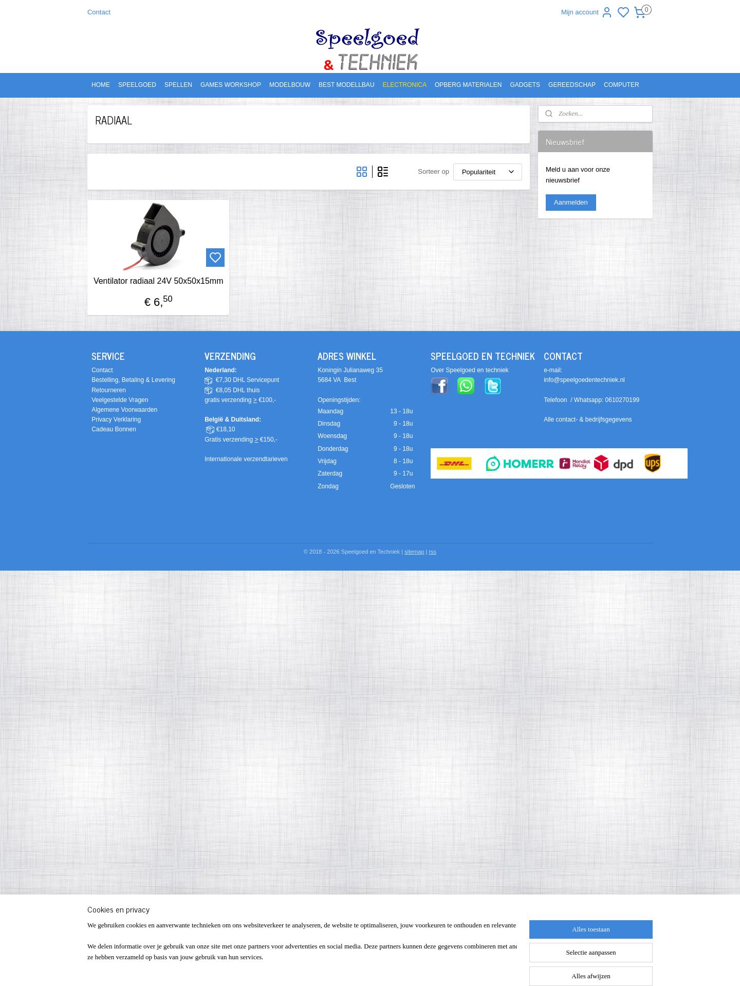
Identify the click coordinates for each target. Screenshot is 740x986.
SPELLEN (178, 84)
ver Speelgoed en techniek (471, 370)
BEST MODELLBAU (346, 84)
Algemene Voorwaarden (124, 409)
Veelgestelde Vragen (119, 400)
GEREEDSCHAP (572, 84)
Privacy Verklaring (116, 419)
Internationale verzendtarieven (246, 459)
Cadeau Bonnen (113, 429)
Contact (98, 12)
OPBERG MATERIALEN (468, 84)
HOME (100, 84)
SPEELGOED (137, 84)
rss (432, 552)
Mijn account (587, 12)
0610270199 (622, 400)
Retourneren (108, 390)
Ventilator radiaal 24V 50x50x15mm (159, 281)
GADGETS (525, 84)
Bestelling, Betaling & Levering (133, 380)
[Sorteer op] (488, 172)
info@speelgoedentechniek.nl (584, 380)
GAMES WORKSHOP (230, 84)
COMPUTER (621, 84)
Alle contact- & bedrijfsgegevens (588, 419)
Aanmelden (571, 202)
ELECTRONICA (405, 84)
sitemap (414, 552)
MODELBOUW (289, 84)
